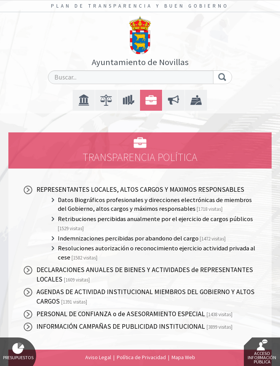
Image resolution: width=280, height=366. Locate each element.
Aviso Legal (98, 357)
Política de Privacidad (141, 357)
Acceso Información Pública (262, 351)
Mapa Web (183, 357)
